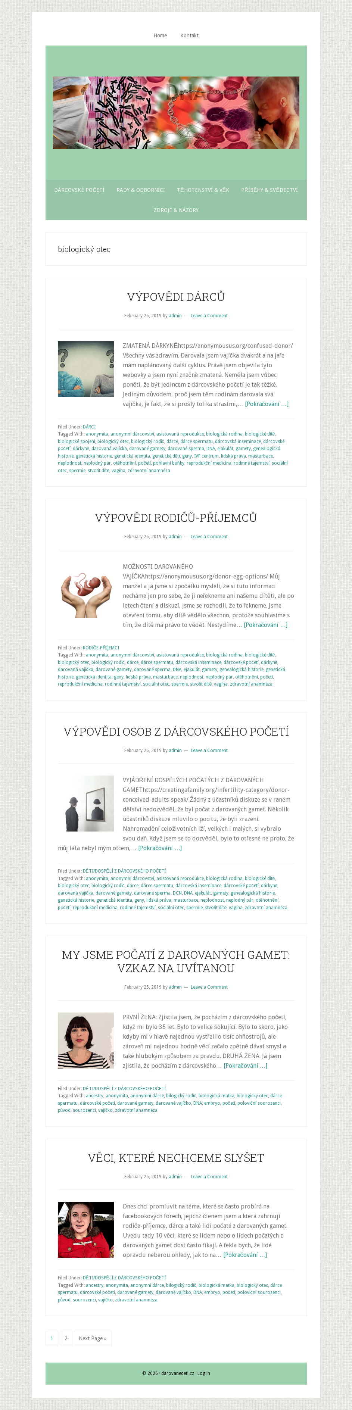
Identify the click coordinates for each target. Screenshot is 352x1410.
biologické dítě (260, 434)
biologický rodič (147, 441)
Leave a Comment (209, 315)
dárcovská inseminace (238, 441)
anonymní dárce (147, 1095)
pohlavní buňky (168, 463)
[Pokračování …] (267, 404)
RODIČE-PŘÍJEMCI (101, 648)
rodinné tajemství (252, 463)
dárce (172, 441)
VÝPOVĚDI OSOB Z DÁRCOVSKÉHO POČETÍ (176, 731)
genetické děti (166, 456)
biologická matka (216, 1095)
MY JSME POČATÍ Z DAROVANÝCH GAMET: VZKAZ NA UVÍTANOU (176, 961)
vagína (118, 470)
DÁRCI (89, 427)
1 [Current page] (54, 1337)
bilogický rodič (181, 1095)
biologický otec (113, 441)
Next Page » (93, 1338)
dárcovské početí (241, 662)
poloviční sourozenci (259, 1103)
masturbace (260, 456)
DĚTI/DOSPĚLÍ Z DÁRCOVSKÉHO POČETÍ (124, 871)
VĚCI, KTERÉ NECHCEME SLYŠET (176, 1157)
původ (64, 1110)
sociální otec (156, 684)
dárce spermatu (196, 441)
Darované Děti (176, 112)
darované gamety (147, 448)
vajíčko (105, 1110)
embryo (212, 1103)
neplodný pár (97, 463)
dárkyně (81, 448)
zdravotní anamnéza (149, 470)
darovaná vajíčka (109, 448)
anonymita (97, 434)
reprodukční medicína (209, 463)
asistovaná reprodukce (180, 434)
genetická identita (132, 456)
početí (144, 463)
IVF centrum (206, 456)
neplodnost (69, 463)
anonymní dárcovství (132, 434)
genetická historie (94, 456)
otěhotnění (124, 463)
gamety (243, 448)
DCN (177, 893)
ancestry (94, 1095)
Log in (203, 1373)
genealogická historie (241, 669)
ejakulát (225, 448)
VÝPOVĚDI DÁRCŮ (176, 296)
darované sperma (186, 448)
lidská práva (233, 456)
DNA (210, 448)
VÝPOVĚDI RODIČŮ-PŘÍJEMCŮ (176, 517)
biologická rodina (224, 434)
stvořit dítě (99, 470)
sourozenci (84, 1110)
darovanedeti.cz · (179, 1373)
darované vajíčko (173, 1103)
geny (187, 456)
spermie (77, 470)
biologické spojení (76, 441)
